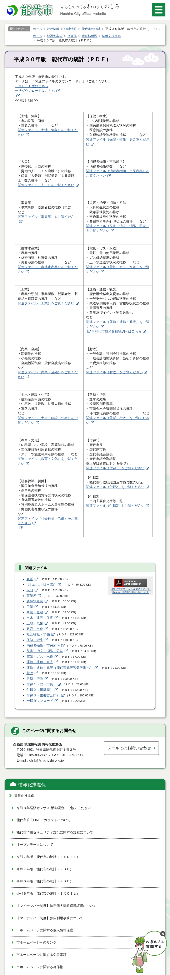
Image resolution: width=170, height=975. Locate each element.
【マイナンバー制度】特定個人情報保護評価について (56, 906)
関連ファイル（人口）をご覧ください (46, 185)
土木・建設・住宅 (39, 618)
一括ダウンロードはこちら (35, 90)
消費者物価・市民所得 (43, 645)
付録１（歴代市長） (41, 684)
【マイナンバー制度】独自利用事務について (49, 918)
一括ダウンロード (39, 700)
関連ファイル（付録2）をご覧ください (115, 487)
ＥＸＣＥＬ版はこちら (31, 86)
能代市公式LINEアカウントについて (43, 820)
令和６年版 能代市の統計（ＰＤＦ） (44, 881)
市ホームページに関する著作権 (39, 967)
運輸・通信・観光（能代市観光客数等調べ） (59, 667)
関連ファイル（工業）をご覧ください (46, 303)
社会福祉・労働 (38, 634)
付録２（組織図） (39, 689)
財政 (29, 673)
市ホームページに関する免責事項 (41, 954)
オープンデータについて (34, 844)
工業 (29, 607)
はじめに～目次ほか (41, 584)
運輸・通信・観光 (39, 662)
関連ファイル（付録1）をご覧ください (115, 468)
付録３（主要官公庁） (43, 695)
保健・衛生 (34, 640)
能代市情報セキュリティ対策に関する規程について (54, 832)
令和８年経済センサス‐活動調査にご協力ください (53, 808)
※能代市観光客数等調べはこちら (116, 331)
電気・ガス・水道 (39, 656)
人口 (29, 590)
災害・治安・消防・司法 (44, 651)
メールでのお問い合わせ (129, 748)
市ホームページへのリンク (36, 942)
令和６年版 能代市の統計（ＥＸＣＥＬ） (48, 893)
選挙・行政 (34, 678)
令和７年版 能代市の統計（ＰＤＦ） (44, 869)
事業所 (31, 596)
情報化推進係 (32, 784)
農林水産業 (34, 601)
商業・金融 (34, 612)
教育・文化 (34, 629)
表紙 (29, 579)
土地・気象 (34, 623)
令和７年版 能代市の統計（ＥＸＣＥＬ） (48, 857)
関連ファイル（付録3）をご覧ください (115, 505)
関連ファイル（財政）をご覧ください (114, 372)
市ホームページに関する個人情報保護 (44, 930)
